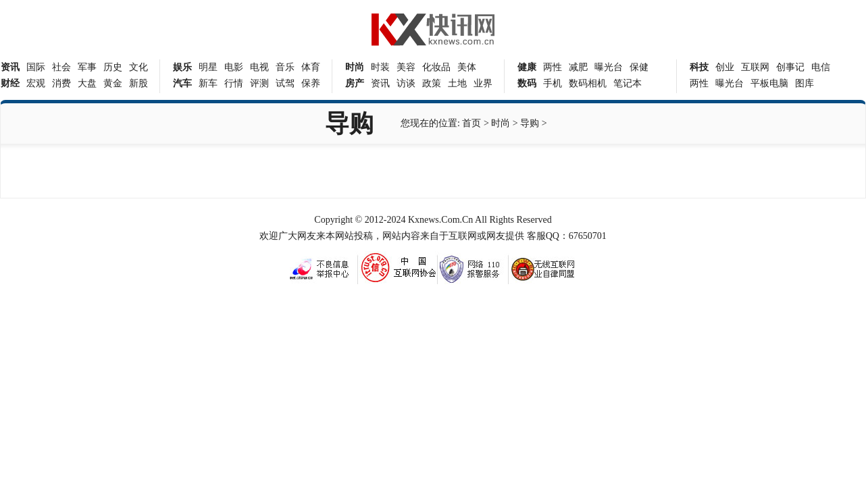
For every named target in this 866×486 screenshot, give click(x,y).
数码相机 (588, 83)
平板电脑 (769, 83)
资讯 (380, 83)
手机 (552, 83)
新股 (138, 83)
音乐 (285, 67)
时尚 (500, 123)
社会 (61, 67)
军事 (87, 67)
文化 (138, 67)
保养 (310, 83)
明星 (208, 67)
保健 (639, 67)
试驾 (285, 83)
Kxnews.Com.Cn (440, 220)
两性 (552, 67)
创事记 (790, 67)
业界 (483, 83)
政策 (431, 83)
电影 (233, 67)
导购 (529, 123)
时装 (380, 67)
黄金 (112, 83)
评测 (259, 83)
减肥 (578, 67)
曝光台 (608, 67)
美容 (406, 67)
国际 (35, 67)
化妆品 (436, 67)
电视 (259, 67)
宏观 (35, 83)
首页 (471, 123)
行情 (233, 83)
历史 (112, 67)
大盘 (87, 83)
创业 (724, 67)
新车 (208, 83)
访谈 (406, 83)
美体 (466, 67)
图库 (804, 83)
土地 (457, 83)
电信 (820, 67)
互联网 (755, 67)
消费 (61, 83)
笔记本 (627, 83)
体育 (310, 67)
